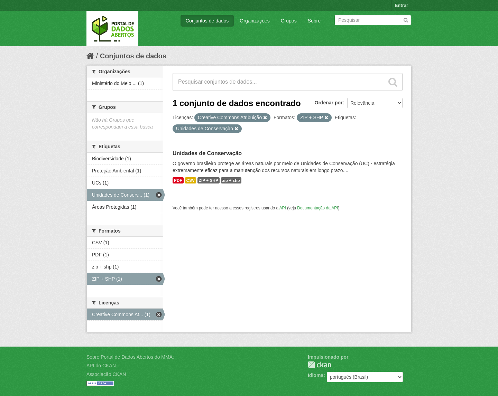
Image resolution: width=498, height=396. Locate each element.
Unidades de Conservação (207, 153)
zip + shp (231, 180)
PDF (178, 180)
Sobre (314, 20)
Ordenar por (329, 102)
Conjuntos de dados (207, 20)
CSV (190, 180)
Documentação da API (317, 208)
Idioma (315, 375)
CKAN (319, 364)
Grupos (289, 20)
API (282, 208)
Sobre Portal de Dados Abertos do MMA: (130, 357)
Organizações (254, 20)
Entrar (401, 5)
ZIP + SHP (208, 180)
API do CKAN (101, 365)
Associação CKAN (106, 374)
